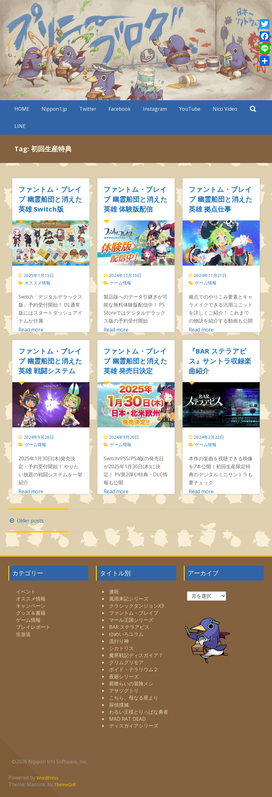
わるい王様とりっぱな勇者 (138, 711)
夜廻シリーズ (124, 676)
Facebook (119, 108)
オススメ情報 (37, 283)
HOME (21, 108)
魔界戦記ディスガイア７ (136, 655)
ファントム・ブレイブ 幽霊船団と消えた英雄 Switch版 (50, 198)
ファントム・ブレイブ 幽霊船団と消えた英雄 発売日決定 (136, 360)
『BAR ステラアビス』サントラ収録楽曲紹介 (220, 360)
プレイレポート (33, 627)
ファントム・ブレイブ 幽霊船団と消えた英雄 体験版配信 (136, 198)
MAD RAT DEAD (127, 719)
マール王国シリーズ (131, 620)
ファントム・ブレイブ (133, 612)
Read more (30, 329)
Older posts (26, 520)
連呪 (114, 591)
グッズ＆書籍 (30, 612)
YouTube (189, 108)
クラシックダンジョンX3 (136, 605)
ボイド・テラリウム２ (133, 669)
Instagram (155, 108)
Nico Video (225, 108)
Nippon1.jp (54, 108)
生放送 (23, 634)
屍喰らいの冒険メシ (131, 683)
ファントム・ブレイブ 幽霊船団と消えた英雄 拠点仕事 (221, 198)
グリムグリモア (126, 662)
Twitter (87, 108)
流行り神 (119, 641)
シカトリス (121, 648)
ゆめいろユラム (126, 634)
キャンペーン (30, 605)
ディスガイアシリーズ (133, 725)
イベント (26, 591)
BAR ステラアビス (129, 627)
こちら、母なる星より (133, 697)
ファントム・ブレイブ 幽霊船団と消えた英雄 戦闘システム (50, 360)
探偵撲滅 (119, 704)
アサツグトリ (124, 690)
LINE (20, 126)
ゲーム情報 (120, 283)
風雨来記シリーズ (128, 598)
